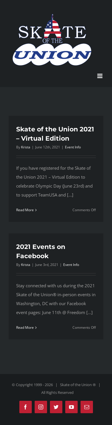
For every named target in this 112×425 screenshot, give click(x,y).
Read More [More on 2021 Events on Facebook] (25, 327)
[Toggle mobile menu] (100, 76)
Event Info (73, 147)
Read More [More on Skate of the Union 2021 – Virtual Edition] (25, 209)
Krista (25, 147)
